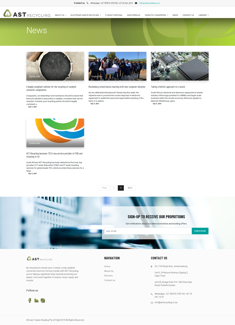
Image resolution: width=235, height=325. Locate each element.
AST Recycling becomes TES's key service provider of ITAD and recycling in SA (54, 155)
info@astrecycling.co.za (149, 3)
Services (108, 275)
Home (107, 266)
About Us (108, 271)
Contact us (109, 280)
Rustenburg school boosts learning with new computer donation (117, 86)
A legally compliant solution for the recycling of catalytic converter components (51, 88)
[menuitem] (114, 16)
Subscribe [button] (200, 231)
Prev (104, 188)
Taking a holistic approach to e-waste (168, 86)
